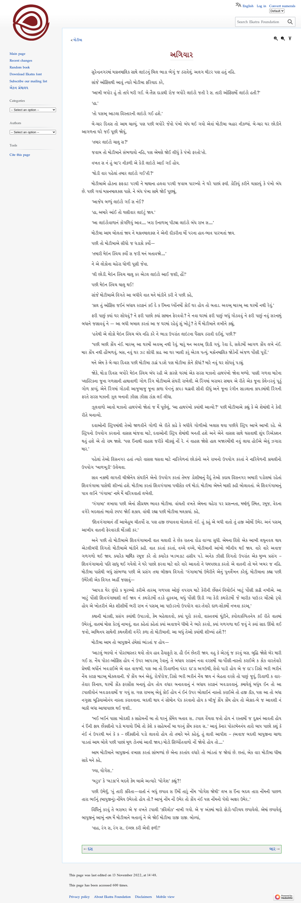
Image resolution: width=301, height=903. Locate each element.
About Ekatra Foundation (112, 896)
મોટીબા (78, 40)
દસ (90, 849)
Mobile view (165, 896)
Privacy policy (79, 896)
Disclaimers (143, 896)
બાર (272, 849)
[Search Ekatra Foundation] (265, 22)
